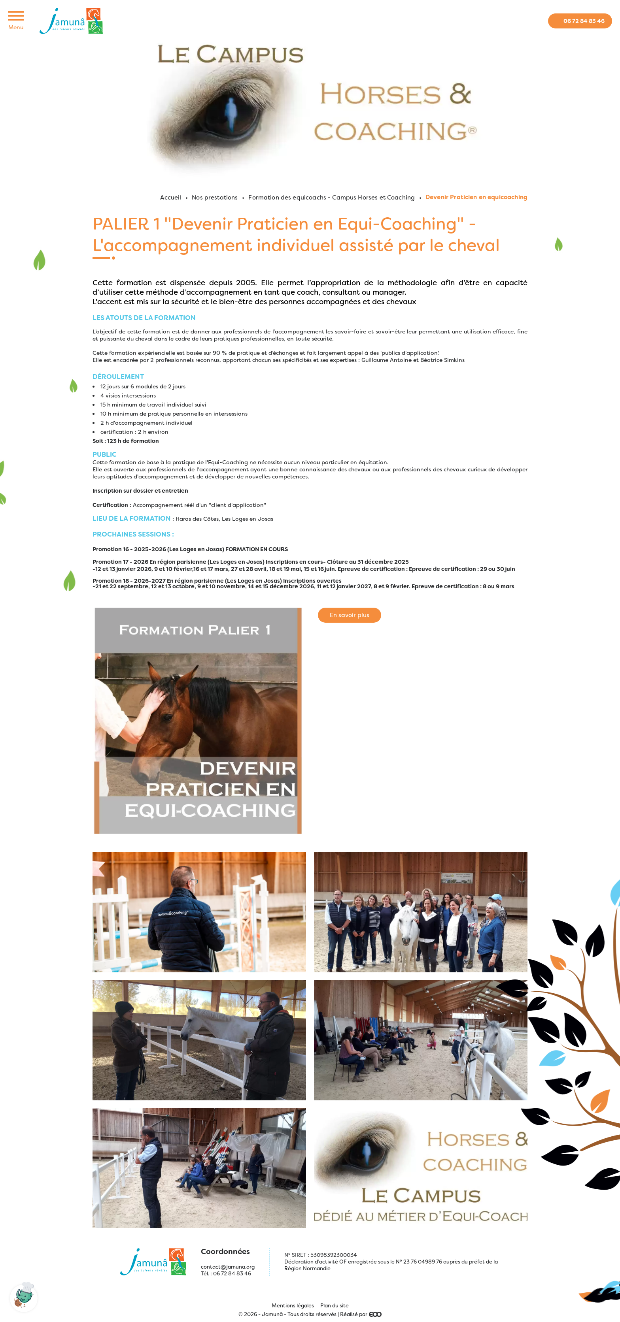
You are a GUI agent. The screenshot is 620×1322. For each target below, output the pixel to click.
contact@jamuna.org (228, 1267)
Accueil (170, 197)
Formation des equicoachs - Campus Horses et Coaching (331, 197)
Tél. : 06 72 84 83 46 (226, 1273)
